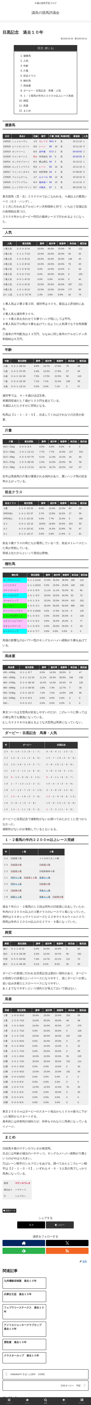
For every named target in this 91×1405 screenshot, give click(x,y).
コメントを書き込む (45, 1365)
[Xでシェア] (31, 1225)
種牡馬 (27, 81)
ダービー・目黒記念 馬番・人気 (42, 91)
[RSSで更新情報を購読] (67, 1251)
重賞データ (9, 1211)
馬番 (25, 106)
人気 (25, 60)
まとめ (27, 111)
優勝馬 (27, 55)
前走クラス (29, 75)
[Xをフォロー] (67, 1244)
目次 (40, 48)
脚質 (25, 101)
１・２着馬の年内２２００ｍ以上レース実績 (48, 96)
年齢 (25, 65)
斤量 (25, 70)
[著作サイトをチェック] (24, 1244)
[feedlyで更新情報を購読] (24, 1251)
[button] (60, 1225)
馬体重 (27, 85)
